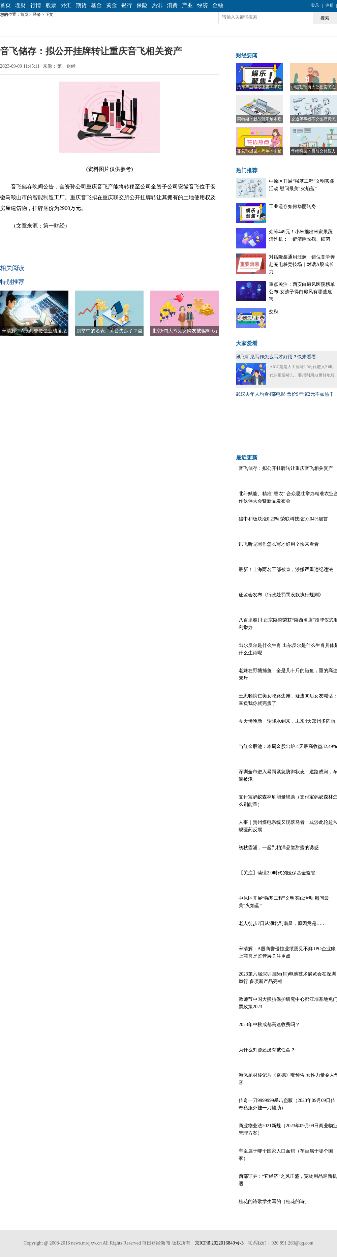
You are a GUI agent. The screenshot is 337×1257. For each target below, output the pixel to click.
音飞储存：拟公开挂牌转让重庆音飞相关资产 (286, 468)
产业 (187, 5)
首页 (5, 5)
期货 (81, 5)
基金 (96, 5)
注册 (330, 5)
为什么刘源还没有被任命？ (267, 1049)
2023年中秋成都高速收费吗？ (269, 1024)
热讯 (157, 5)
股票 (50, 5)
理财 (20, 5)
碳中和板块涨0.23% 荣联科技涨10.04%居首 (283, 518)
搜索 (324, 18)
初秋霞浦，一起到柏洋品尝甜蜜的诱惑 (279, 847)
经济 (202, 5)
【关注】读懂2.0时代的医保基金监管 (277, 872)
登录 (315, 5)
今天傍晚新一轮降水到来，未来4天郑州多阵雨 (287, 721)
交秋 (273, 311)
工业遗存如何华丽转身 (292, 206)
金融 (217, 5)
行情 (35, 5)
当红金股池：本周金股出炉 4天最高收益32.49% (288, 746)
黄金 (111, 5)
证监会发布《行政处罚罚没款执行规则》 (281, 594)
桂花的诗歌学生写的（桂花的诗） (274, 1201)
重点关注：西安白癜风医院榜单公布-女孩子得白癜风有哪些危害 (302, 292)
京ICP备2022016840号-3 (219, 1243)
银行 (126, 5)
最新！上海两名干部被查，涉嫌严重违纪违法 (286, 569)
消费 (172, 5)
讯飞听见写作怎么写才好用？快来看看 (276, 356)
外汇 (66, 5)
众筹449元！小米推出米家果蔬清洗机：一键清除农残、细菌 (301, 235)
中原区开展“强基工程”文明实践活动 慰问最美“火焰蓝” (301, 185)
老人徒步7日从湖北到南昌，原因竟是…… (282, 923)
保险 (141, 5)
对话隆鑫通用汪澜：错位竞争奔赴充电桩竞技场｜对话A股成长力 (302, 264)
